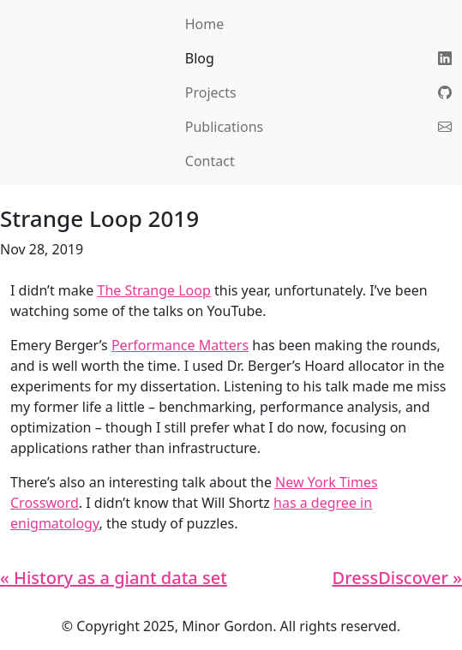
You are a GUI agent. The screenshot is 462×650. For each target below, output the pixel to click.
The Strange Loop (154, 290)
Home (205, 24)
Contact (210, 161)
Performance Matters (180, 345)
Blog (199, 58)
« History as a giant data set (113, 577)
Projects (211, 92)
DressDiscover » (397, 577)
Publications (224, 126)
